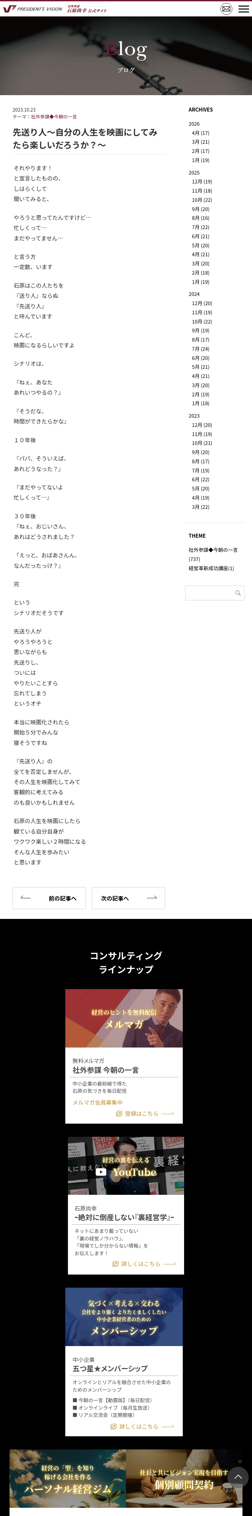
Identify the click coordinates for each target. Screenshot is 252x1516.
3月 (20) (200, 263)
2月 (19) (200, 394)
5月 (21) (200, 366)
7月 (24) (200, 348)
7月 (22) (200, 226)
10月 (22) (202, 199)
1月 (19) (200, 159)
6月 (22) (200, 479)
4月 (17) (200, 132)
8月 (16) (200, 217)
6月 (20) (200, 357)
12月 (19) (202, 181)
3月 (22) (200, 506)
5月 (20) (200, 245)
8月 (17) (200, 339)
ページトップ (238, 1477)
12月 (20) (202, 303)
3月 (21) (200, 141)
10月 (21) (202, 442)
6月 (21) (200, 236)
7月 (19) (200, 470)
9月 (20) (200, 208)
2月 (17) (200, 150)
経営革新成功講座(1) (211, 568)
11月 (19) (202, 312)
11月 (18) (202, 190)
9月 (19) (200, 330)
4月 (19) (200, 497)
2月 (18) (200, 272)
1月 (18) (200, 403)
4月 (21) (200, 254)
